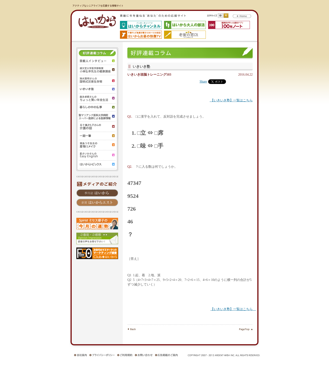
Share (203, 81)
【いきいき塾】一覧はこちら (231, 100)
